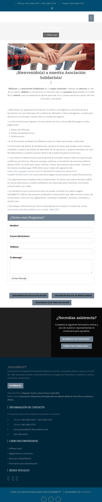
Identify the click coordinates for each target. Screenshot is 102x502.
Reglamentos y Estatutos (20, 453)
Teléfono (14, 247)
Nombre (14, 225)
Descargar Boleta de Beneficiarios (73, 295)
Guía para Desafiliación (19, 458)
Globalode (86, 492)
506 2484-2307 (32, 3)
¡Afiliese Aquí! (14, 448)
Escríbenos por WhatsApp (76, 339)
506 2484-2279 (77, 3)
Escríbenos (15, 385)
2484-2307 (54, 209)
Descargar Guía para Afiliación (51, 302)
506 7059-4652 (21, 434)
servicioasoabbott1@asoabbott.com (31, 429)
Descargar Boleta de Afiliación (28, 295)
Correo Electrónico (20, 236)
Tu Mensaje (16, 257)
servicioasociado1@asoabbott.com (24, 209)
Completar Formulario (76, 346)
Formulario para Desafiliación (22, 463)
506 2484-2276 (49, 3)
